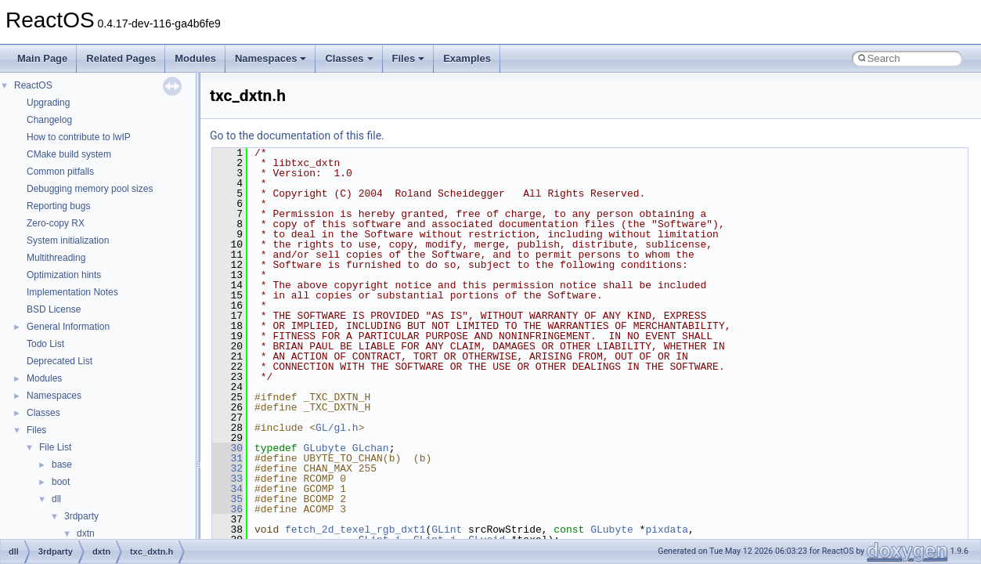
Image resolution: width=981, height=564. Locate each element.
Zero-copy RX (56, 223)
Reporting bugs (58, 206)
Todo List (45, 343)
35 (227, 499)
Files (408, 58)
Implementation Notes (72, 292)
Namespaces (271, 58)
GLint (446, 529)
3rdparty (81, 516)
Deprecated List (59, 361)
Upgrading (48, 102)
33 (227, 479)
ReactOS (33, 85)
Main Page (42, 58)
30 (227, 448)
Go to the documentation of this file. (297, 135)
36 (227, 509)
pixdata (666, 529)
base (62, 464)
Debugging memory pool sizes (90, 188)
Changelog (49, 119)
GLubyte (324, 448)
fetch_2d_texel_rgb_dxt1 (355, 529)
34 (227, 489)
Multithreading (56, 257)
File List (55, 447)
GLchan (370, 448)
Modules (195, 58)
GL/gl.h (337, 428)
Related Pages (121, 58)
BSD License (54, 309)
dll (56, 499)
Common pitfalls (60, 171)
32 (227, 468)
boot (61, 481)
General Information (68, 326)
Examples (467, 58)
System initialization (68, 240)
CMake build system (69, 154)
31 (227, 458)
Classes (349, 58)
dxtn (86, 533)
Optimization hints (64, 274)
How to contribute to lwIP (79, 137)
